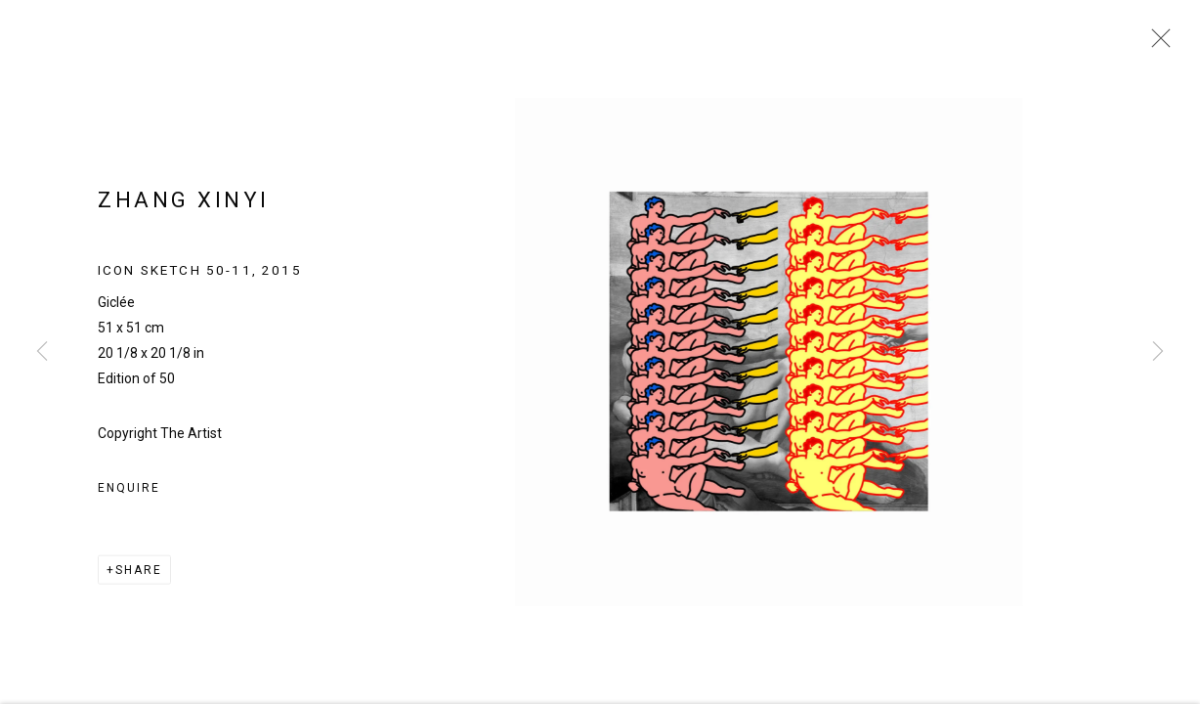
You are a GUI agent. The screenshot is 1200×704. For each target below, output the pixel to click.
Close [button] (1156, 44)
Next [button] (1158, 352)
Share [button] (138, 576)
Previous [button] (42, 352)
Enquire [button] (128, 494)
